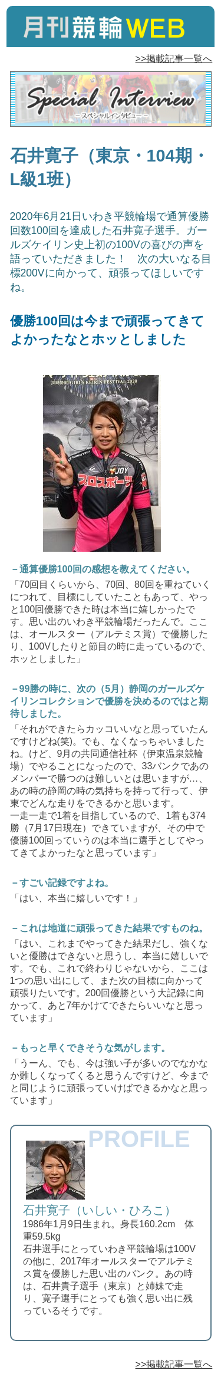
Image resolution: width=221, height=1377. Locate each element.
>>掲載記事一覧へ (174, 59)
